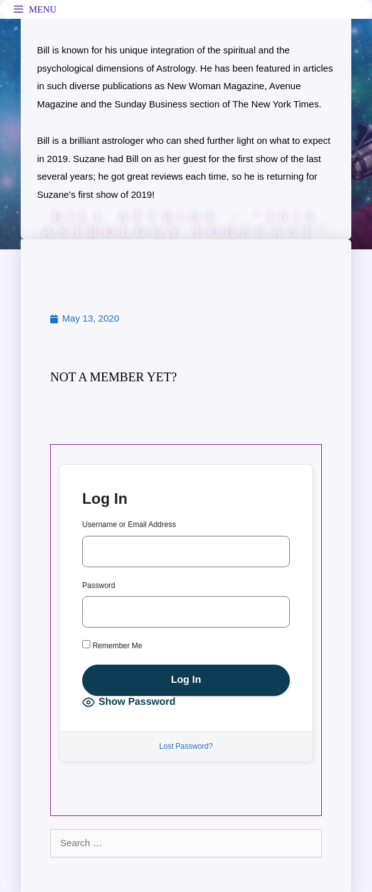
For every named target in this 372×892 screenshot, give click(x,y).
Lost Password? (186, 746)
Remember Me (112, 645)
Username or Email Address (129, 524)
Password (98, 585)
